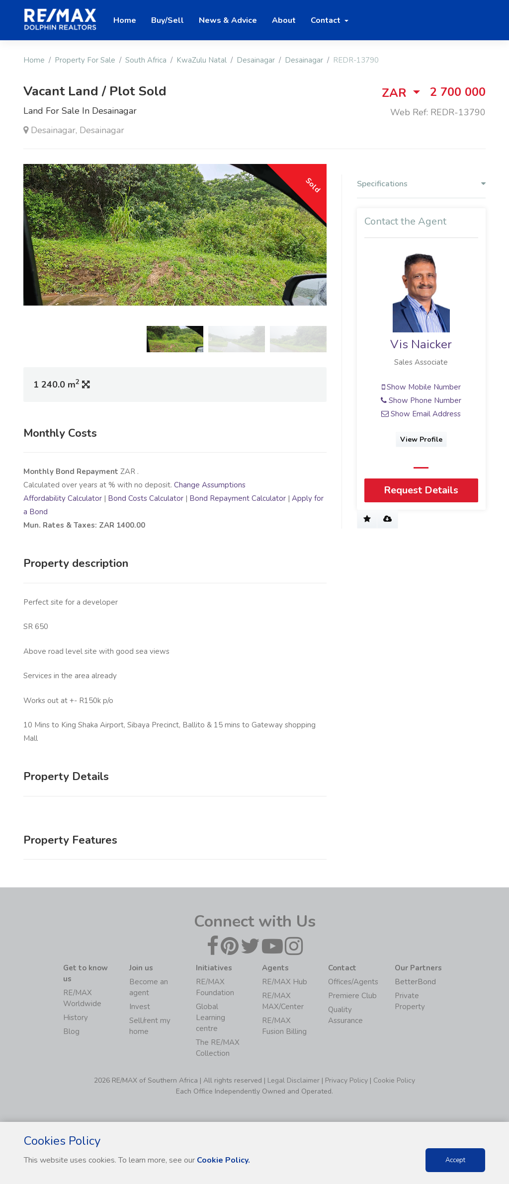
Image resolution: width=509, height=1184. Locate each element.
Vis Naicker (421, 345)
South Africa (146, 60)
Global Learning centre (210, 1017)
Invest (139, 1007)
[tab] (421, 186)
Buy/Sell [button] (167, 20)
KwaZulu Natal (201, 60)
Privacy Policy (346, 1080)
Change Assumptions (210, 485)
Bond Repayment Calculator (237, 498)
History (75, 1018)
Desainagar (256, 60)
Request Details (421, 490)
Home (34, 60)
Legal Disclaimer (293, 1080)
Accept (455, 1160)
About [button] (284, 20)
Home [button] (124, 20)
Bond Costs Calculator (145, 498)
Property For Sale (85, 60)
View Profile (421, 439)
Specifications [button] (421, 184)
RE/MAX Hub (284, 982)
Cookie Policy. (223, 1160)
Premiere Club (352, 996)
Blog (71, 1031)
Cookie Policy (394, 1080)
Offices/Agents (353, 982)
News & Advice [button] (228, 20)
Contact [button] (326, 20)
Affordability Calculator (62, 498)
